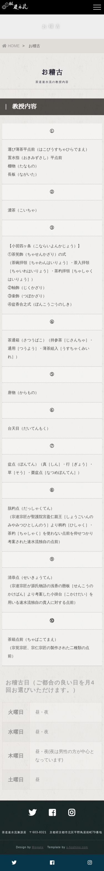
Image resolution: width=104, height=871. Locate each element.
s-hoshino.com (77, 847)
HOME (11, 46)
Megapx (38, 847)
